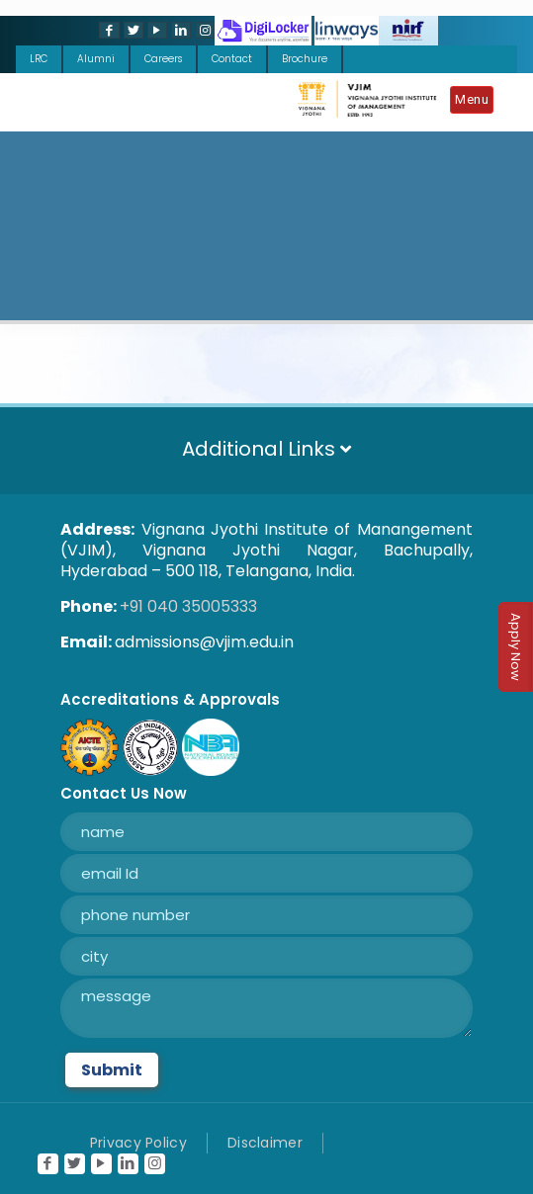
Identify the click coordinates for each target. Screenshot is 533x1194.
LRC (38, 58)
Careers (163, 58)
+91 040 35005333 (188, 606)
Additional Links (266, 449)
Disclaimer (265, 1142)
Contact (232, 58)
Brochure (304, 58)
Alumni (96, 58)
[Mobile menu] (476, 103)
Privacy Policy (138, 1142)
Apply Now (515, 647)
